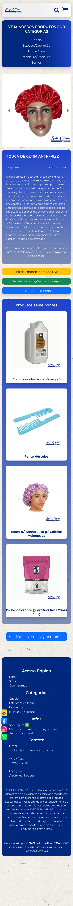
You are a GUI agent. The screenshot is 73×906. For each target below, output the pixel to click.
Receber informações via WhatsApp (36, 281)
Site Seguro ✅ (19, 725)
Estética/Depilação (37, 45)
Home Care (36, 51)
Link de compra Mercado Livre (36, 272)
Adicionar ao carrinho (36, 291)
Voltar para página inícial (36, 636)
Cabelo (36, 40)
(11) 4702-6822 (39, 251)
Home (13, 677)
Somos (37, 62)
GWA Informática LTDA (44, 843)
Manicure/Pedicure (36, 57)
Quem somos (18, 685)
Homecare (16, 707)
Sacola (13, 681)
